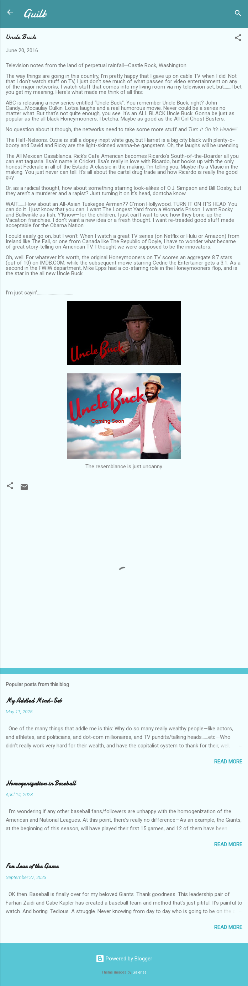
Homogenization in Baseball (41, 783)
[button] (238, 38)
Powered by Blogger (124, 958)
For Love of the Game (32, 866)
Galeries (139, 972)
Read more (228, 761)
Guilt (34, 14)
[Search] (238, 14)
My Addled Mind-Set (33, 700)
